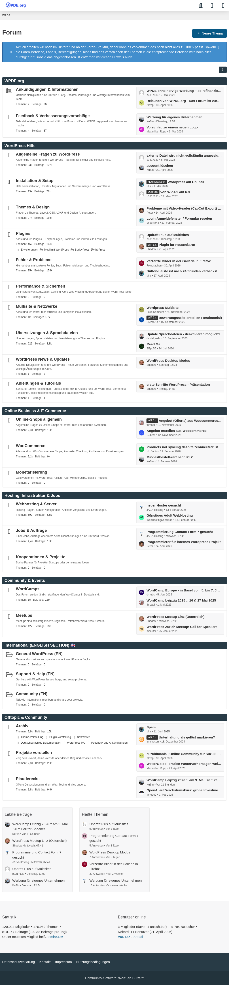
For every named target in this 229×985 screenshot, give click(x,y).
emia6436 (56, 937)
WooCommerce (30, 446)
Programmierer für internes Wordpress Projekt (183, 542)
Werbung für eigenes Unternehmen (174, 117)
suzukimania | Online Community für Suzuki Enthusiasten (184, 754)
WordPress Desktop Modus (168, 360)
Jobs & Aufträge (31, 530)
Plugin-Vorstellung (60, 737)
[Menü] (223, 5)
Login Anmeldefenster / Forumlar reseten (179, 218)
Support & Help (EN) (35, 674)
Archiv (22, 726)
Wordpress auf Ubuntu (186, 182)
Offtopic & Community (25, 717)
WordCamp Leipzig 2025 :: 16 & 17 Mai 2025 (181, 600)
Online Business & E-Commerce (35, 411)
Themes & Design (33, 207)
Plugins (23, 233)
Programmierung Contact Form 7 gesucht (179, 532)
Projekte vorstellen (34, 752)
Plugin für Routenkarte (177, 245)
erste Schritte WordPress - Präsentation (178, 384)
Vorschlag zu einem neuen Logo (172, 127)
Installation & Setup (34, 180)
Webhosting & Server (36, 504)
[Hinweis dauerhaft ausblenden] (219, 47)
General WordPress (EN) (39, 654)
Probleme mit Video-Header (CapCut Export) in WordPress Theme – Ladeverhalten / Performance (184, 208)
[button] (223, 70)
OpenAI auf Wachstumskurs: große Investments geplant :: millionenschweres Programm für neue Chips (184, 790)
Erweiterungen (29, 249)
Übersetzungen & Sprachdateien (47, 333)
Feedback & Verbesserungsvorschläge (53, 116)
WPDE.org (14, 81)
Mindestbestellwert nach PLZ (169, 457)
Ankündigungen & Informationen (47, 89)
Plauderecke (28, 779)
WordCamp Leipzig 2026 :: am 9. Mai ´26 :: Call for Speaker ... (184, 780)
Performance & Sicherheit (40, 286)
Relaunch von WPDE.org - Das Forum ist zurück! (184, 101)
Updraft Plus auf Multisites (167, 235)
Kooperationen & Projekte (40, 557)
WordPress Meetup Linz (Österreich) (175, 617)
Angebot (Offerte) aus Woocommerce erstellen (190, 420)
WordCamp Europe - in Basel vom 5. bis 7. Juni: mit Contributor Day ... (184, 590)
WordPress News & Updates (43, 359)
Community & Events (24, 580)
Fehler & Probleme (33, 260)
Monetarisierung (31, 472)
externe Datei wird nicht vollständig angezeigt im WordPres (184, 155)
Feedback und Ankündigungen (109, 742)
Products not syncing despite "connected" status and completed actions (184, 447)
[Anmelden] (212, 5)
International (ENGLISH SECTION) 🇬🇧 (39, 645)
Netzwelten (83, 737)
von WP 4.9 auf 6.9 (175, 192)
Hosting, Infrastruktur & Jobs (32, 495)
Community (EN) (31, 694)
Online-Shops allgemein (39, 419)
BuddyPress (82, 249)
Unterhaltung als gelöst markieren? (187, 737)
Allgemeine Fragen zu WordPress (48, 154)
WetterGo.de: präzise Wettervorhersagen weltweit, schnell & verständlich (184, 764)
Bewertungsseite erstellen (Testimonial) (190, 318)
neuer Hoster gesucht (163, 505)
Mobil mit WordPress (56, 249)
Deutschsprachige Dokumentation (41, 742)
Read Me (153, 344)
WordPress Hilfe (20, 145)
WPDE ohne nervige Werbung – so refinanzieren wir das (184, 91)
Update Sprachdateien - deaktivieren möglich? (183, 334)
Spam (151, 727)
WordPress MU (76, 742)
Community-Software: (114, 978)
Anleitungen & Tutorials (38, 383)
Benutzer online (132, 917)
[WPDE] (15, 5)
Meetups (24, 615)
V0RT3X (124, 937)
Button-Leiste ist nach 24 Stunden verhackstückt (184, 271)
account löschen (159, 165)
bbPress (100, 249)
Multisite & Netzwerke (36, 306)
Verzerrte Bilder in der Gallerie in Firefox (178, 261)
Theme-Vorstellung (32, 737)
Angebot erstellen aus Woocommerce (176, 431)
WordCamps (28, 589)
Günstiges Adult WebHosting (169, 515)
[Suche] (200, 5)
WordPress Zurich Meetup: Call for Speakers (181, 627)
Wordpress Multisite (162, 308)
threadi (138, 937)
